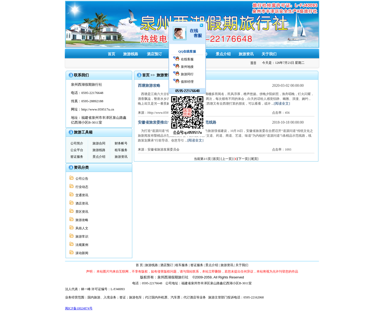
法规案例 (81, 245)
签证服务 (200, 54)
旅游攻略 (81, 220)
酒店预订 (154, 54)
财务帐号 (121, 143)
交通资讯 (81, 195)
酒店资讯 (81, 203)
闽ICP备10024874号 (79, 308)
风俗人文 (81, 228)
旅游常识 (81, 236)
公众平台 (76, 150)
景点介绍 (223, 54)
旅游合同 (99, 143)
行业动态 (81, 187)
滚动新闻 (81, 253)
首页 (111, 54)
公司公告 (81, 178)
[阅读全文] (282, 103)
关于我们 (269, 54)
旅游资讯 (246, 54)
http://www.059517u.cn (97, 109)
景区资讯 (81, 212)
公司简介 (76, 143)
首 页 (139, 265)
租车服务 (177, 54)
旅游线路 (130, 54)
